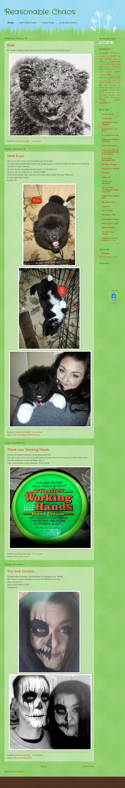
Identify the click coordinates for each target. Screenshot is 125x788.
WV (109, 103)
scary (119, 92)
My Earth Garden (108, 202)
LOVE (15, 557)
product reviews (23, 557)
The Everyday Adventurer (107, 182)
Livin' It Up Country (109, 146)
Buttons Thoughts (108, 228)
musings (114, 82)
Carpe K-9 (106, 206)
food (119, 69)
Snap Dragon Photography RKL (109, 159)
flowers (115, 69)
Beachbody (102, 56)
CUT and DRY (107, 211)
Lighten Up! (106, 177)
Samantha (105, 253)
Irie (109, 80)
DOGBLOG (31, 435)
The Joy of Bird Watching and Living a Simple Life (110, 190)
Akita (14, 435)
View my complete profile (108, 257)
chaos (101, 61)
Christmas (102, 64)
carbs (115, 59)
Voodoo (102, 99)
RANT (101, 92)
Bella (108, 56)
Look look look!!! (68, 22)
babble (106, 53)
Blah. (11, 45)
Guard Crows (117, 75)
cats (119, 59)
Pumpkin (118, 90)
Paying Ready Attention (110, 169)
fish (105, 69)
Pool (119, 85)
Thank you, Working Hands (28, 449)
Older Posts (88, 766)
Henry (106, 77)
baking (119, 53)
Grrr (109, 74)
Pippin (106, 85)
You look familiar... (21, 571)
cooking (118, 64)
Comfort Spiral (107, 114)
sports (101, 97)
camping (107, 59)
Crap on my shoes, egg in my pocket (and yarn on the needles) (110, 152)
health (101, 77)
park (119, 82)
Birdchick (105, 173)
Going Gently (107, 118)
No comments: (36, 141)
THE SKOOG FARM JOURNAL (110, 124)
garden (118, 71)
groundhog (102, 75)
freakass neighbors (105, 71)
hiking (111, 77)
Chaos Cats (107, 61)
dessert (110, 66)
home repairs (103, 80)
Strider (106, 97)
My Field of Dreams (109, 164)
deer (105, 67)
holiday (15, 758)
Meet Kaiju (15, 156)
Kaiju (38, 435)
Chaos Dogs (48, 22)
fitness (109, 69)
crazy (101, 66)
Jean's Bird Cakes (28, 22)
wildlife (103, 102)
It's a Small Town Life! (110, 135)
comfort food (109, 64)
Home (10, 22)
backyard (112, 53)
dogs (100, 69)
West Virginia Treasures (111, 219)
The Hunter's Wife (109, 215)
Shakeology (103, 95)
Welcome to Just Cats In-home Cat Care (110, 239)
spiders (119, 95)
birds (113, 55)
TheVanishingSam (25, 758)
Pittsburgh (113, 85)
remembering (111, 92)
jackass (114, 80)
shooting (111, 95)
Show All (118, 243)
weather (117, 99)
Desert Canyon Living (110, 223)
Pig (100, 85)
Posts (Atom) (18, 772)
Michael (108, 82)
